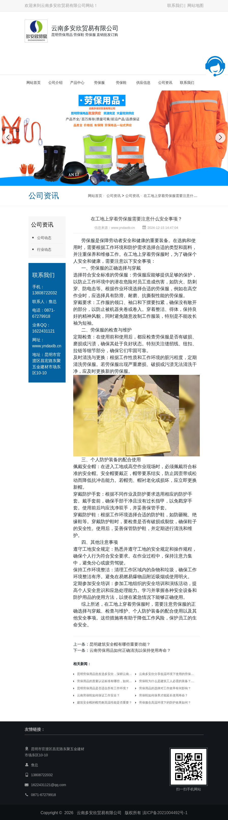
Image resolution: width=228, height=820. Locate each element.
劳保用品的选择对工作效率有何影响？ (165, 688)
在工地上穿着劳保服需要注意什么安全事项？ (179, 196)
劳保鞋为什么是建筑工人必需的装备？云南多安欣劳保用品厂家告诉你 (167, 681)
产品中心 (77, 83)
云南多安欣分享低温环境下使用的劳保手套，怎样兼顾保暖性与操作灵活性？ (167, 674)
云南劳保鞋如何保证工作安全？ (98, 695)
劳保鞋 (121, 83)
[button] (108, 180)
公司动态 (41, 237)
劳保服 (99, 83)
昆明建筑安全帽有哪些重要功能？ (119, 644)
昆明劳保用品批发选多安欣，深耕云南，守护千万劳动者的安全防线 (105, 674)
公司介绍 (55, 83)
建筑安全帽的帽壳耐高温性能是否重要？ (104, 702)
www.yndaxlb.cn (47, 346)
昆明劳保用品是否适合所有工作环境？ (103, 688)
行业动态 (41, 249)
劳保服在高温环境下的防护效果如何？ (165, 702)
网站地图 (195, 5)
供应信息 (143, 83)
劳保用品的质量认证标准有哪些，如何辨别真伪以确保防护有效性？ (105, 681)
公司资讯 (165, 83)
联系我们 (175, 5)
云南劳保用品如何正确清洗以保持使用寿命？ (130, 650)
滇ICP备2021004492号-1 (165, 813)
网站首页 (33, 83)
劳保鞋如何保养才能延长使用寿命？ (163, 695)
